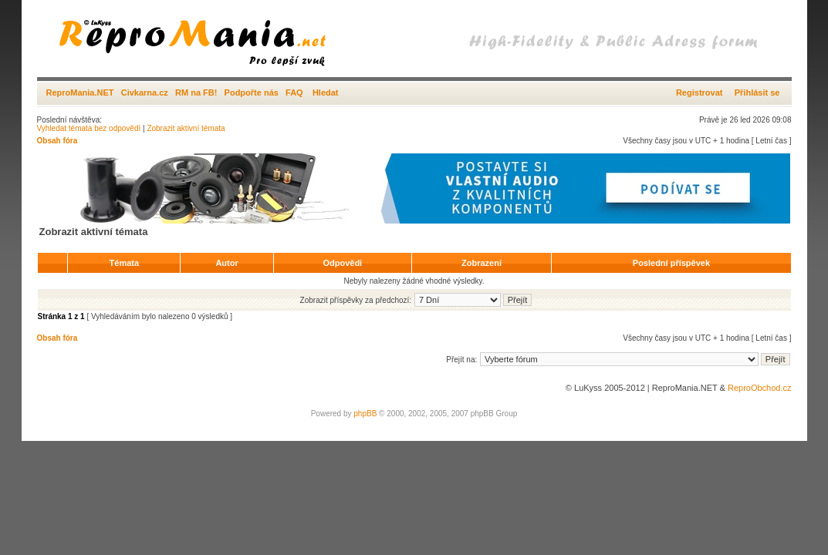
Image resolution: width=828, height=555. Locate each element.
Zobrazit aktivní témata (186, 128)
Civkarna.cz (144, 92)
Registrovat (699, 92)
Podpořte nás (252, 92)
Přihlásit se (757, 92)
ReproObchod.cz (760, 387)
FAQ (294, 92)
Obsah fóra (57, 140)
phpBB (365, 413)
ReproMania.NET (80, 92)
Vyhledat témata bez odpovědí (89, 128)
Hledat (326, 92)
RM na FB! (196, 92)
